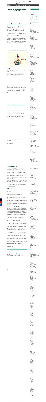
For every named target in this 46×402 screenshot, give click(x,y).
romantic (31, 234)
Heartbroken (31, 151)
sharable (31, 246)
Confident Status (32, 73)
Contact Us (31, 394)
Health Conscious (32, 144)
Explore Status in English (33, 108)
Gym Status (31, 342)
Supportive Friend (32, 271)
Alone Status (31, 306)
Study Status (31, 382)
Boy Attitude (31, 61)
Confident (31, 72)
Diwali (31, 88)
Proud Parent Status (32, 224)
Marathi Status (32, 361)
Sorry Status (31, 381)
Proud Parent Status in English (34, 225)
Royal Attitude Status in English (34, 238)
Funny (31, 124)
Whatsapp (31, 290)
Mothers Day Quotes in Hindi (33, 208)
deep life (31, 79)
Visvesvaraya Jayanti (32, 285)
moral (31, 207)
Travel (31, 276)
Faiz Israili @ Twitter (32, 302)
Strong (31, 262)
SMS (25, 5)
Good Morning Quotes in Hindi (33, 134)
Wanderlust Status (32, 288)
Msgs (31, 210)
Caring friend (31, 66)
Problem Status (32, 370)
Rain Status (31, 372)
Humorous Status (32, 160)
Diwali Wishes (32, 89)
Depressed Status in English (33, 82)
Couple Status (32, 324)
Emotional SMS (32, 98)
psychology (31, 226)
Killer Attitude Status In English (34, 174)
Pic (30, 220)
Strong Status (32, 263)
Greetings (31, 139)
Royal (31, 235)
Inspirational (31, 166)
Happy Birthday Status (33, 142)
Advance (31, 36)
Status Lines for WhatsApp (33, 257)
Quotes (21, 5)
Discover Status (32, 86)
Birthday (31, 56)
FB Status (31, 333)
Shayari (23, 5)
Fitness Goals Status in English (34, 118)
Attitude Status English (33, 49)
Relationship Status (32, 373)
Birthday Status (32, 314)
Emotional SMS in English (33, 99)
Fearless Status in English (33, 114)
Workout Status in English (33, 294)
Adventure (31, 37)
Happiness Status (32, 343)
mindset (31, 205)
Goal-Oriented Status (32, 130)
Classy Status (32, 321)
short (31, 248)
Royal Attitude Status (32, 237)
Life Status (31, 359)
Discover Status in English (33, 87)
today (31, 275)
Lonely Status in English (33, 183)
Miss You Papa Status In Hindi (33, 206)
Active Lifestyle (32, 33)
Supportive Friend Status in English (34, 273)
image (31, 162)
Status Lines (31, 256)
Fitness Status (32, 119)
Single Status (31, 379)
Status (19, 5)
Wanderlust (31, 287)
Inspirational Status (32, 352)
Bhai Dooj (31, 55)
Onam (31, 216)
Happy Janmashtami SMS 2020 (14, 251)
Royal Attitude (32, 236)
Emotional (31, 97)
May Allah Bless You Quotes (33, 199)
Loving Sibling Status (32, 190)
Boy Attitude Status (32, 62)
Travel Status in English (33, 278)
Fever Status (31, 334)
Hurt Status (31, 350)
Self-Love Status (32, 244)
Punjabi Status (32, 371)
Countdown (31, 75)
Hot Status (31, 349)
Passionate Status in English (33, 219)
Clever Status (32, 322)
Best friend (31, 54)
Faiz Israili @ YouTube (32, 303)
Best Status (31, 312)
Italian (31, 167)
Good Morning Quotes (33, 133)
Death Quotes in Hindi (33, 78)
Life (30, 176)
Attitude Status (15, 5)
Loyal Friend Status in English (33, 194)
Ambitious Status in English (33, 44)
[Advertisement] (17, 17)
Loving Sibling (32, 189)
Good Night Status (32, 340)
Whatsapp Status (11, 5)
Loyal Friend (31, 192)
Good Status (31, 341)
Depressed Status (32, 81)
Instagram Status (32, 353)
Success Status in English (33, 267)
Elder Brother (31, 96)
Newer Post (9, 273)
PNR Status (31, 368)
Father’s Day (31, 110)
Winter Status (32, 390)
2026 (31, 29)
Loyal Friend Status (32, 193)
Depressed (31, 80)
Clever (31, 70)
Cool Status (31, 323)
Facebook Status (32, 330)
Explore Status (32, 107)
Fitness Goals (32, 116)
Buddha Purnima (32, 64)
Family (31, 109)
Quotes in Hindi (32, 228)
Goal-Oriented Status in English (34, 131)
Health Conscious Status (33, 145)
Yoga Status (31, 392)
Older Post (25, 273)
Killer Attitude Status (32, 173)
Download (31, 90)
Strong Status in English (33, 264)
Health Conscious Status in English (34, 146)
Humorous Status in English (33, 161)
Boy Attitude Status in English (33, 63)
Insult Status (31, 354)
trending (31, 279)
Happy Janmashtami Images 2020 (15, 253)
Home (8, 5)
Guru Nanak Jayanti (32, 140)
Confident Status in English (33, 74)
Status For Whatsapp (32, 254)
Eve (30, 105)
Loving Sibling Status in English (34, 191)
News (29, 5)
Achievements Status (32, 31)
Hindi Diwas (31, 157)
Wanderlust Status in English (33, 289)
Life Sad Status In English (33, 178)
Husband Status (32, 351)
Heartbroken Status (32, 152)
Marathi (31, 198)
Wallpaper (31, 286)
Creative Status (32, 326)
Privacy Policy (32, 395)
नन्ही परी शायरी (31, 296)
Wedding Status (32, 388)
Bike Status (31, 313)
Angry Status (31, 307)
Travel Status (31, 277)
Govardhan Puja (32, 135)
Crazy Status (31, 325)
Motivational (31, 209)
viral (30, 284)
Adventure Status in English (33, 39)
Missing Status (32, 363)
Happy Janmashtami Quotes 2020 (15, 250)
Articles (31, 45)
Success (31, 265)
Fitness (31, 115)
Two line (31, 280)
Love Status (31, 360)
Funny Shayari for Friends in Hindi (34, 125)
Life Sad (31, 177)
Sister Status (31, 380)
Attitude (31, 47)
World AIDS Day (32, 295)
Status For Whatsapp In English (34, 255)
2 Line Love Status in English (33, 28)
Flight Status (31, 335)
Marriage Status (32, 362)
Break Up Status (32, 316)
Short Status (31, 377)
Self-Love (31, 243)
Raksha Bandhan (32, 229)
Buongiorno (31, 65)
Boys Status (31, 315)
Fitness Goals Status (32, 117)
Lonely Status (32, 182)
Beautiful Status (32, 311)
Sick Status (31, 378)
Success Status (32, 266)
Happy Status (32, 344)
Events (27, 5)
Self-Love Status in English (33, 245)
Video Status (31, 387)
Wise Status (31, 391)
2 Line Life (31, 24)
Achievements (32, 30)
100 (30, 23)
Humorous (31, 159)
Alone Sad (31, 40)
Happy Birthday (32, 141)
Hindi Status (31, 158)
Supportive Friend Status (33, 272)
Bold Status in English (32, 60)
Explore (31, 106)
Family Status (32, 332)
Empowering (31, 100)
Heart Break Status (32, 345)
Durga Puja (31, 91)
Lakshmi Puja (32, 175)
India (9, 269)
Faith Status (31, 331)
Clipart (31, 71)
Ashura (31, 46)
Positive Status (32, 369)
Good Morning (32, 132)
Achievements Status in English (34, 32)
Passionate (31, 217)
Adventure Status (32, 38)
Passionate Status (32, 218)
